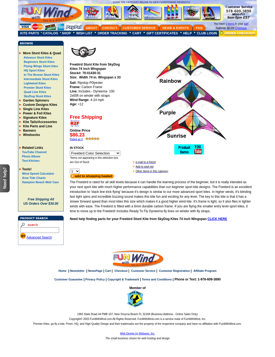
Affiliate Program (204, 270)
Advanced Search (39, 237)
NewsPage (95, 270)
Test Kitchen (30, 160)
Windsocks (31, 135)
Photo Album (31, 156)
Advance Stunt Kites (37, 57)
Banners (29, 130)
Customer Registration (174, 270)
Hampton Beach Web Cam (40, 182)
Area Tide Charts (34, 177)
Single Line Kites (35, 109)
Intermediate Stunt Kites (40, 79)
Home (63, 270)
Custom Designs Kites (39, 105)
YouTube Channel (34, 152)
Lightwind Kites (34, 83)
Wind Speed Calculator (38, 173)
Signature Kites (34, 118)
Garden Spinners (35, 100)
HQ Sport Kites (34, 70)
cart (246, 23)
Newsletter (77, 270)
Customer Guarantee (68, 279)
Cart (108, 270)
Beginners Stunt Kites (39, 61)
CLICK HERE (217, 219)
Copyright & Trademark (123, 279)
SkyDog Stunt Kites (37, 96)
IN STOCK (77, 147)
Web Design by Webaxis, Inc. (137, 333)
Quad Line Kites (34, 91)
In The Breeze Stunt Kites (41, 74)
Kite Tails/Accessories (39, 122)
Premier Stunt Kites (37, 87)
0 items (230, 23)
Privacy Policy (95, 279)
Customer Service (143, 270)
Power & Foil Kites (36, 113)
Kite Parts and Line (37, 126)
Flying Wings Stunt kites (40, 66)
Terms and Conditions (157, 279)
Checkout (241, 28)
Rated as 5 (76, 139)
